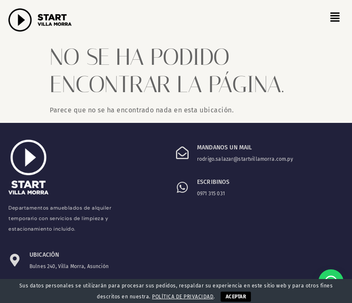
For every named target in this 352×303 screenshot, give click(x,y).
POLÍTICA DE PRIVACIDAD (182, 297)
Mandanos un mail (224, 147)
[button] (335, 17)
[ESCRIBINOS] (182, 187)
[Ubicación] (14, 260)
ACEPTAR (236, 297)
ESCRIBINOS (213, 182)
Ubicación (44, 254)
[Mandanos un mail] (182, 152)
